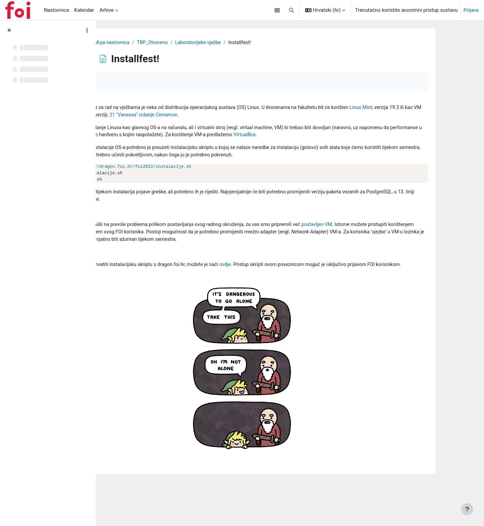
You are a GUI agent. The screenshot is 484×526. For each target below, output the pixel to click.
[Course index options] (87, 30)
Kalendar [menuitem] (84, 10)
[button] (291, 10)
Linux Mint (183, 116)
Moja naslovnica (192, 43)
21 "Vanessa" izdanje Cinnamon (337, 116)
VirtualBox (184, 144)
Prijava (471, 10)
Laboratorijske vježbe (281, 43)
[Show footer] (467, 509)
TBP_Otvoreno (234, 43)
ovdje (321, 292)
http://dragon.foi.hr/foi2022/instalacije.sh (229, 184)
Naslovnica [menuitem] (56, 10)
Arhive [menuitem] (106, 10)
